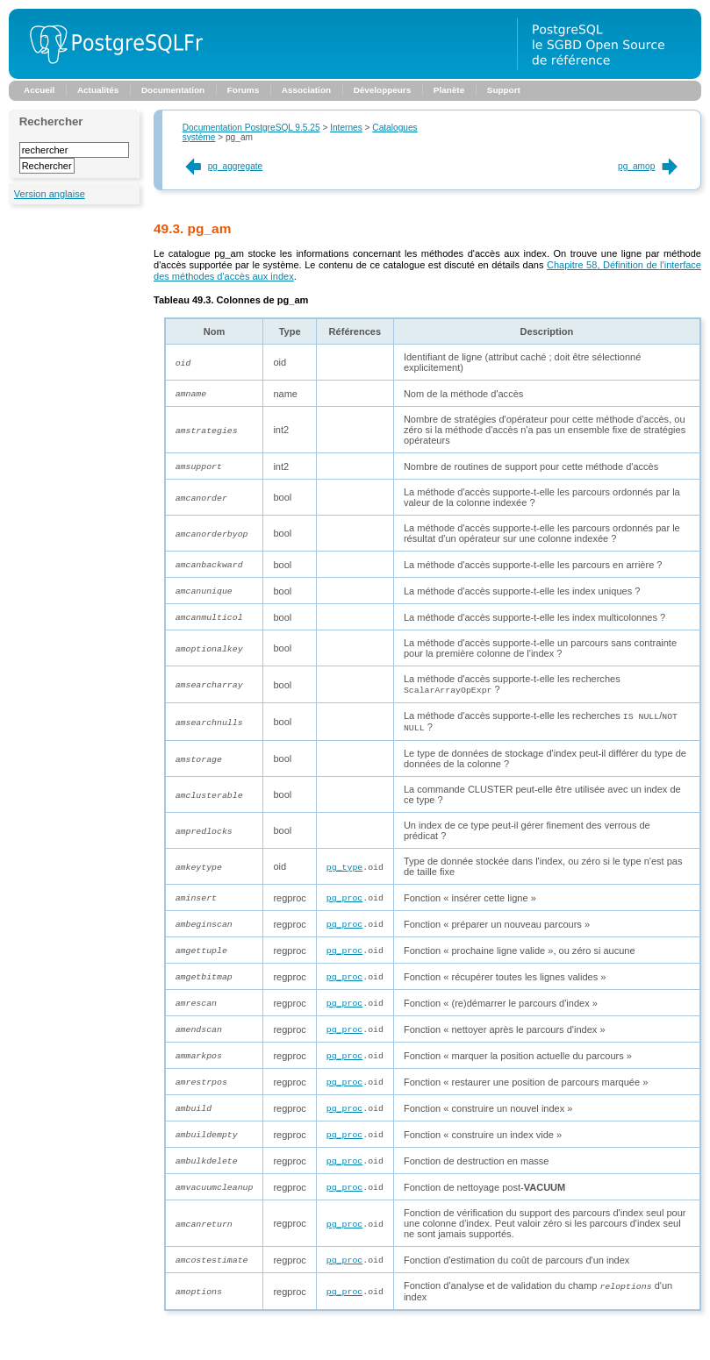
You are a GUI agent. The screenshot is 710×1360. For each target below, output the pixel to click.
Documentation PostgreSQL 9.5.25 (251, 127)
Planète (449, 90)
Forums (243, 90)
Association (306, 90)
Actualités (97, 90)
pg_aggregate (223, 166)
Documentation (172, 90)
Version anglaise (49, 194)
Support (503, 90)
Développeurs (383, 90)
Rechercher (51, 121)
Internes (346, 127)
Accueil (39, 90)
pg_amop (649, 166)
